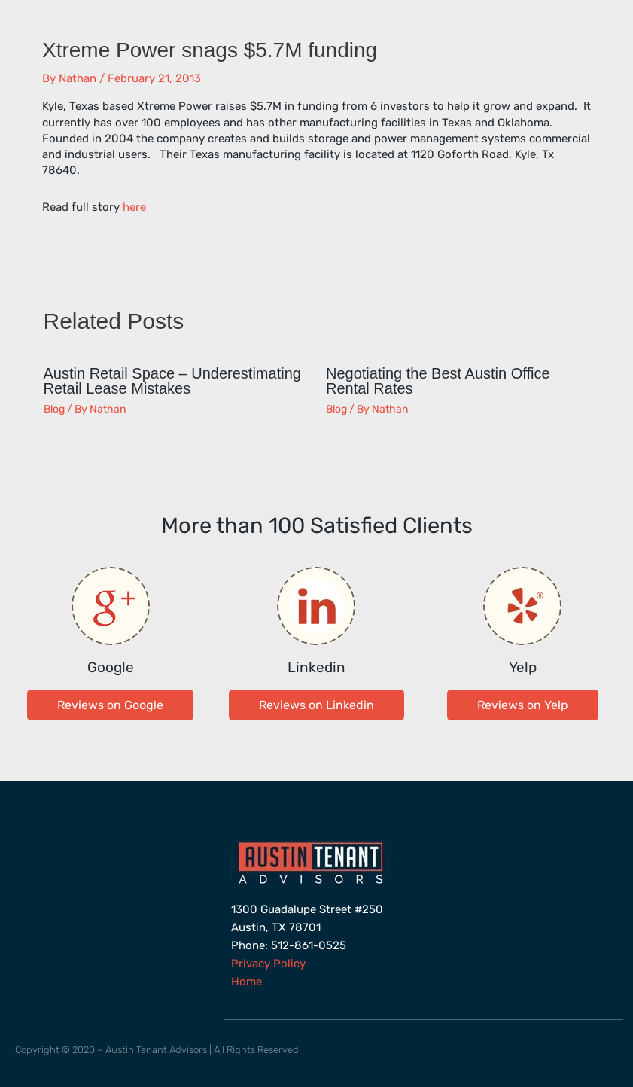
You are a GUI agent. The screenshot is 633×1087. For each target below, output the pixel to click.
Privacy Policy (268, 963)
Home (246, 981)
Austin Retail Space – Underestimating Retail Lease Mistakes (172, 381)
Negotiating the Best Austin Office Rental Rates (438, 381)
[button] (110, 705)
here (134, 207)
